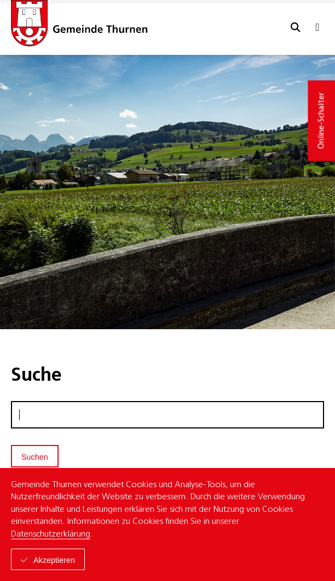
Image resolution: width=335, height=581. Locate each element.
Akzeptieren (54, 560)
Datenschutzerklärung (50, 534)
